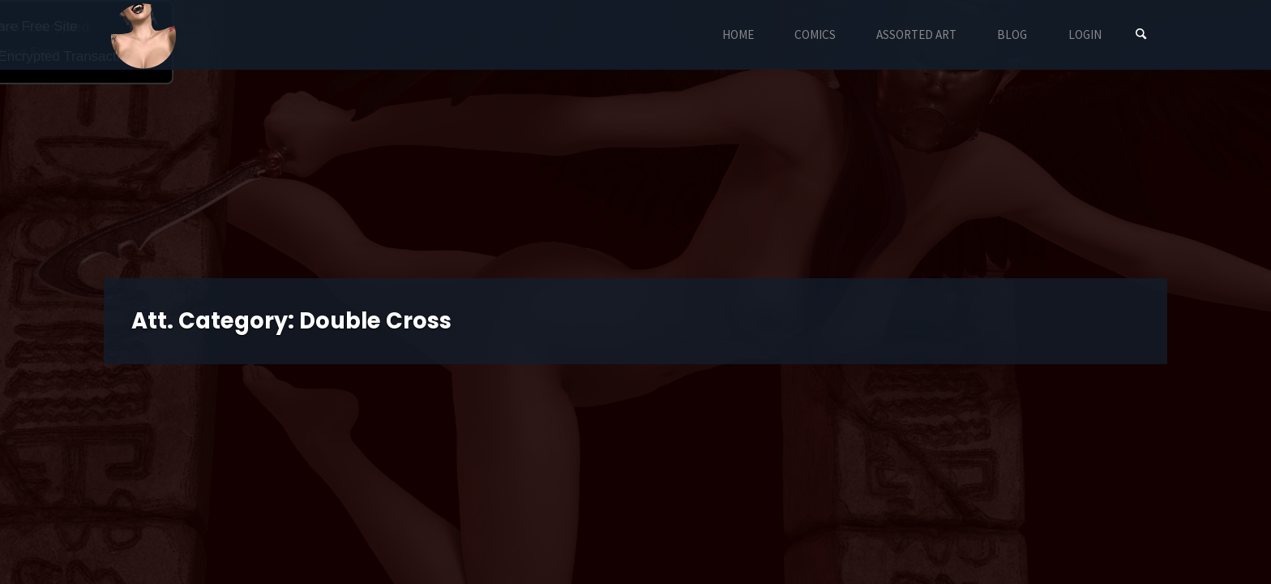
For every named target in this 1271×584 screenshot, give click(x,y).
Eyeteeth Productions (143, 35)
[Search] (1141, 34)
